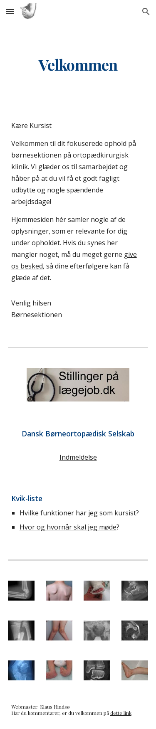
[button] (10, 11)
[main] (78, 65)
